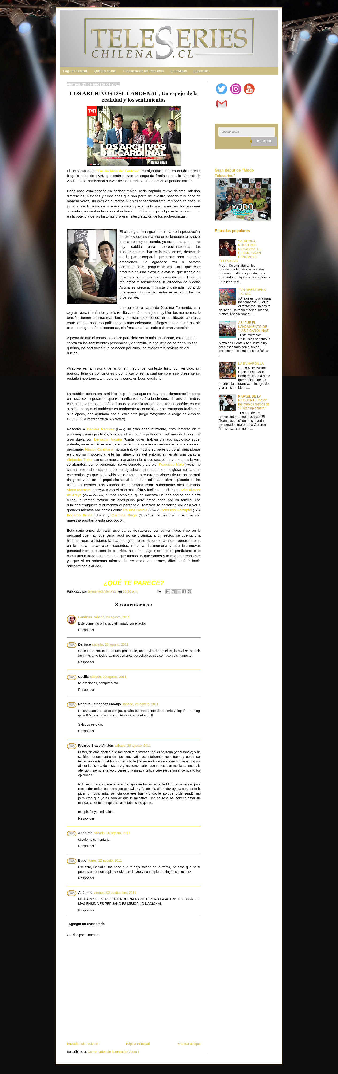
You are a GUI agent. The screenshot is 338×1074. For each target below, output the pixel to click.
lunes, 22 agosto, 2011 (105, 860)
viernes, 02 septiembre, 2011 (115, 892)
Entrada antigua (189, 1044)
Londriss (85, 617)
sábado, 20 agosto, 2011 (111, 617)
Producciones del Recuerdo (143, 71)
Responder (86, 630)
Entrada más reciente (82, 1044)
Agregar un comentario (87, 924)
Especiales (202, 71)
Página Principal (75, 71)
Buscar (264, 141)
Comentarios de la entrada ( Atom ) (113, 1052)
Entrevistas (178, 71)
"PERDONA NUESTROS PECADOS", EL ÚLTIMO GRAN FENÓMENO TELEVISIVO (240, 251)
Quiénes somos (105, 71)
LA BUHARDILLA (251, 363)
